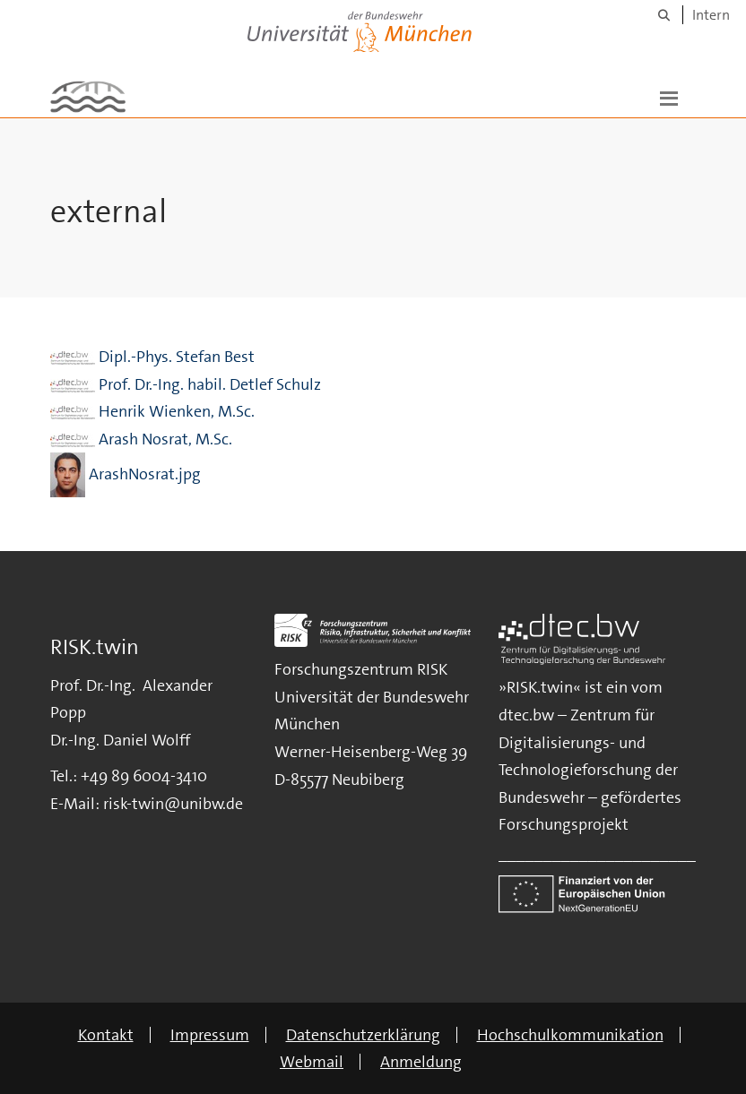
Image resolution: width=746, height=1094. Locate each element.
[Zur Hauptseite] (88, 97)
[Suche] (664, 14)
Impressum (209, 1035)
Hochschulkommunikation (570, 1035)
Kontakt (106, 1035)
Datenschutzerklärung (363, 1035)
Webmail (311, 1061)
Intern (711, 14)
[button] (669, 96)
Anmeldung (421, 1061)
